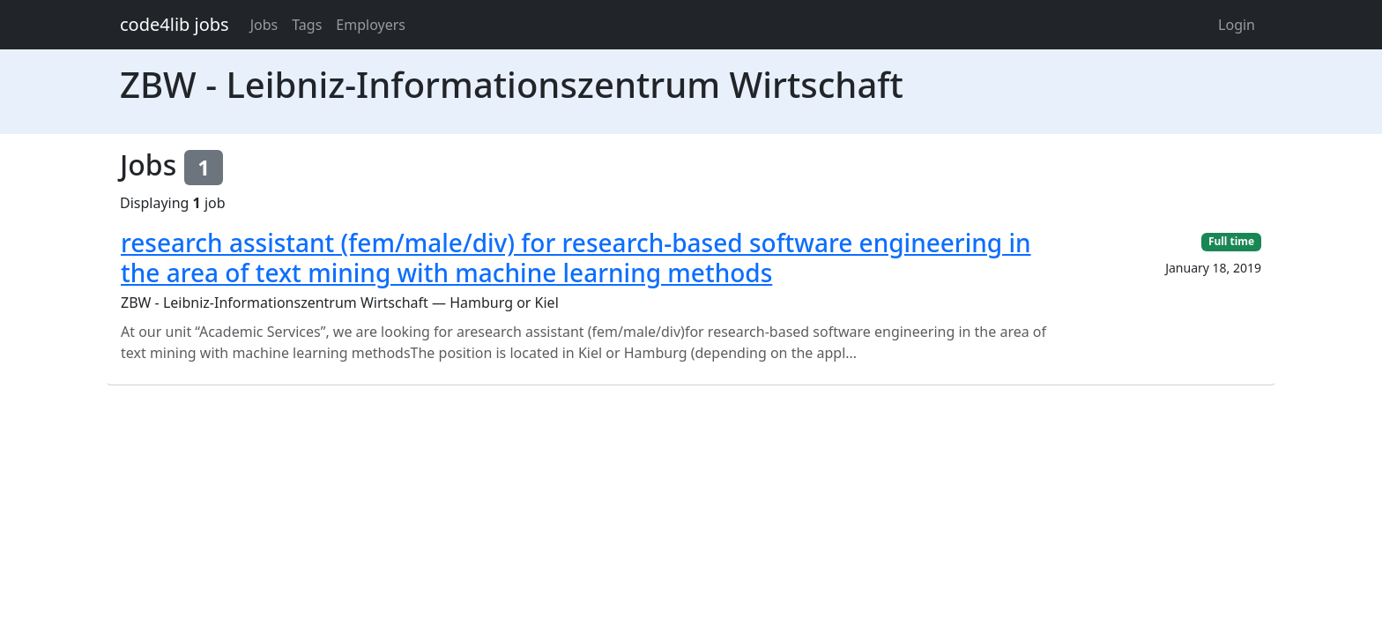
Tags (307, 24)
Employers (370, 24)
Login (1236, 24)
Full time (1231, 241)
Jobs (264, 24)
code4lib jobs (174, 24)
